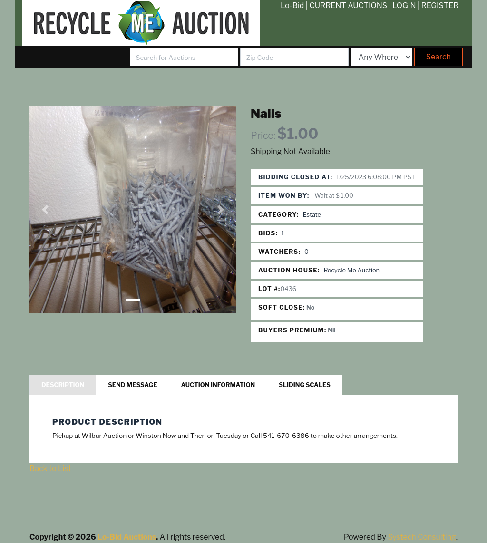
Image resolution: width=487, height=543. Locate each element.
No (310, 307)
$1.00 (297, 133)
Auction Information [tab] (218, 384)
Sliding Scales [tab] (305, 384)
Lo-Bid (292, 5)
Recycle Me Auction (351, 270)
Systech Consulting (422, 537)
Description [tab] (62, 384)
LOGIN (404, 5)
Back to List (50, 468)
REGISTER (440, 5)
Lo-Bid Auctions (126, 537)
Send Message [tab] (132, 384)
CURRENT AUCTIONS (348, 5)
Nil (332, 330)
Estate (312, 214)
